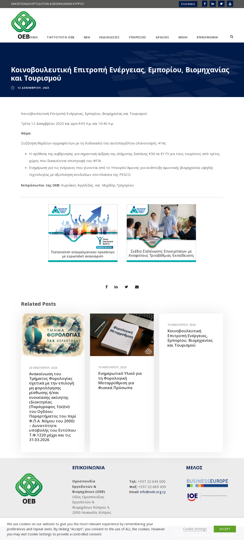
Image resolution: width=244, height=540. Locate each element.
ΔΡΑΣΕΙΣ (162, 37)
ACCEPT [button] (225, 529)
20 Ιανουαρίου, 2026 (43, 368)
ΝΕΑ (87, 37)
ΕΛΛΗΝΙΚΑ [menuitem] (188, 4)
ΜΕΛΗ (182, 37)
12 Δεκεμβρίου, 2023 (33, 87)
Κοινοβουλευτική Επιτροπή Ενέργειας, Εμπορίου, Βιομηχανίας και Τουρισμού (190, 338)
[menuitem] (188, 4)
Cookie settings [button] (195, 528)
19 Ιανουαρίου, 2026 (112, 367)
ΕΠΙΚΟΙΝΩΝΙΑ (207, 37)
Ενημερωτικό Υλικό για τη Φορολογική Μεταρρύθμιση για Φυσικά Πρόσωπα (120, 380)
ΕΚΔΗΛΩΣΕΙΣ (109, 37)
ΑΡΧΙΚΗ (32, 37)
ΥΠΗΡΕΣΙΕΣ (137, 37)
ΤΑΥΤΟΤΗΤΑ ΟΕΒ (61, 37)
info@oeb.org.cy (153, 491)
